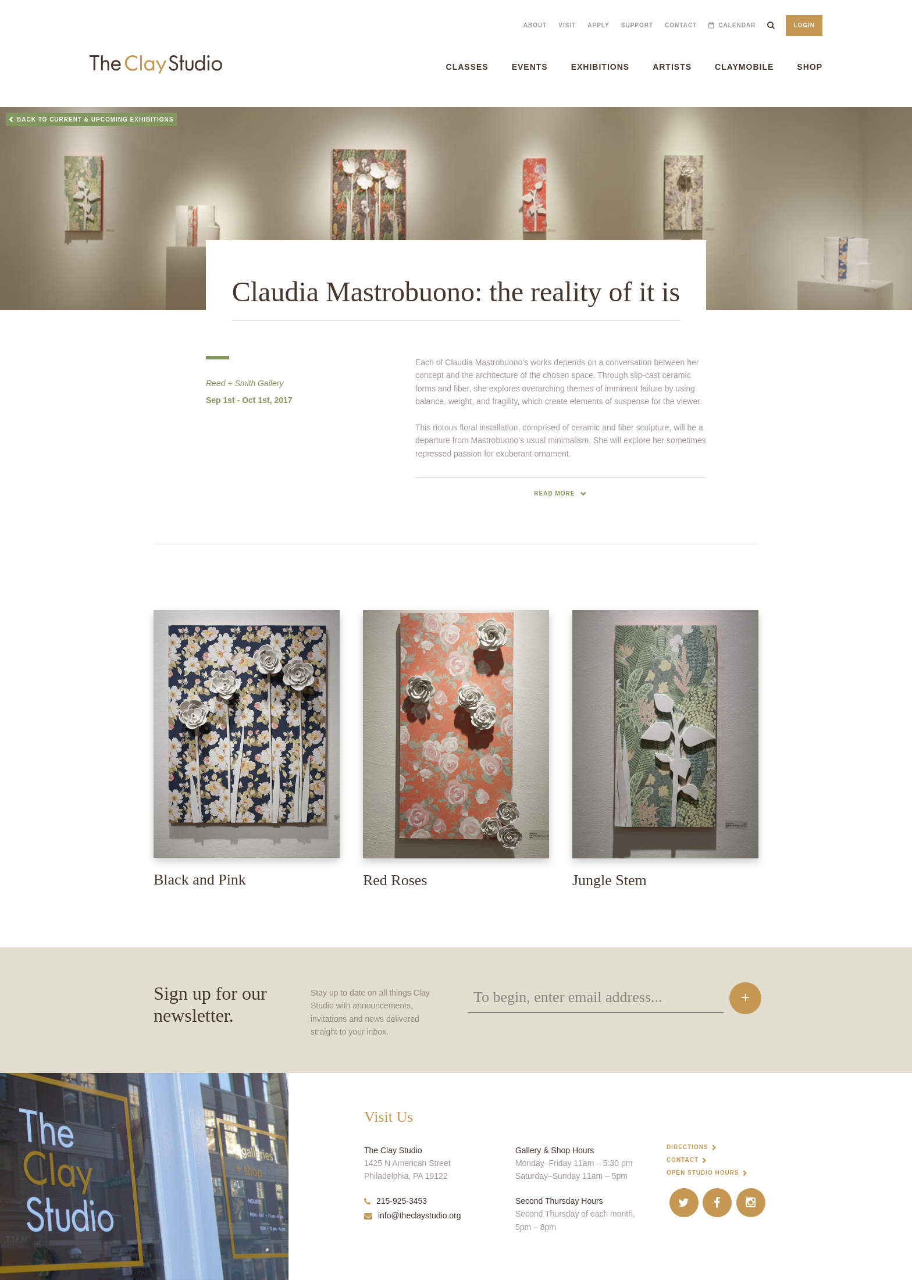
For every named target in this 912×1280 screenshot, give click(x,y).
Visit (567, 25)
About (535, 25)
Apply (598, 25)
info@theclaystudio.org (412, 1215)
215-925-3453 (395, 1201)
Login (804, 25)
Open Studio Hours (703, 1173)
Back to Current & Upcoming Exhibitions (95, 119)
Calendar (737, 25)
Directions (687, 1147)
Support (637, 25)
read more (554, 493)
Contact (681, 25)
